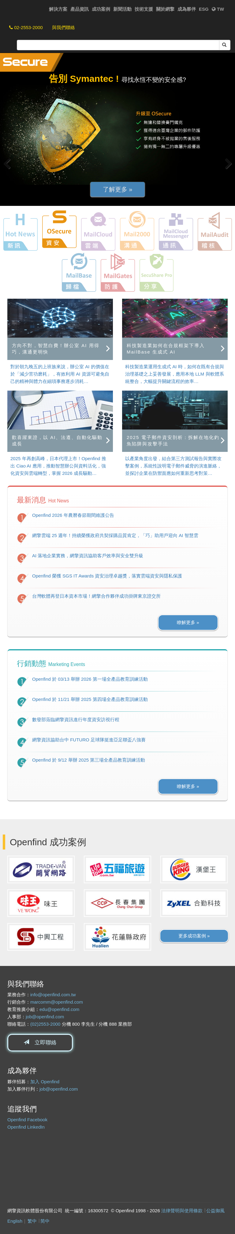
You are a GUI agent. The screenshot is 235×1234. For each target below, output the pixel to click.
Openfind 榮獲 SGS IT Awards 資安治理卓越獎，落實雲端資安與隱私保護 (107, 575)
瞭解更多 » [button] (188, 622)
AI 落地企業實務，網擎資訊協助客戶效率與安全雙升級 (87, 555)
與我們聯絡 (63, 27)
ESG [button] (204, 9)
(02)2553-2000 (45, 1024)
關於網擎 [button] (165, 9)
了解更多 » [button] (117, 189)
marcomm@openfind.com (56, 1002)
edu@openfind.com (59, 1009)
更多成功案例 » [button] (194, 935)
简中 (45, 1221)
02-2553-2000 (26, 27)
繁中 (32, 1221)
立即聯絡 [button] (40, 1042)
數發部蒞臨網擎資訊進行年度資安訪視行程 (75, 719)
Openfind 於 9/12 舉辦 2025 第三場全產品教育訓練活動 (88, 760)
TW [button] (218, 9)
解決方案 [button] (58, 9)
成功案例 (101, 9)
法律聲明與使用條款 (182, 1210)
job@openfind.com (45, 1016)
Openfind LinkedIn (26, 1127)
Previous (9, 164)
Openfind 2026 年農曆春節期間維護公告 (73, 515)
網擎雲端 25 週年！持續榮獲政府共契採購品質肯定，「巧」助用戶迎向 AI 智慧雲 (115, 535)
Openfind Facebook (27, 1119)
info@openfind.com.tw (53, 994)
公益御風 (215, 1210)
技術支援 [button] (144, 9)
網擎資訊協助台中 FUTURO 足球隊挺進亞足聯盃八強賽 (89, 739)
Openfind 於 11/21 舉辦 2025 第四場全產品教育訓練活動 (90, 699)
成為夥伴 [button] (186, 9)
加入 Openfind (44, 1081)
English (14, 1221)
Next (226, 164)
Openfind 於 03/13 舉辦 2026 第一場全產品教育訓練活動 (90, 679)
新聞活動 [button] (122, 9)
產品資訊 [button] (79, 9)
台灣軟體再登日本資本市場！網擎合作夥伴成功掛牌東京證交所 (96, 596)
